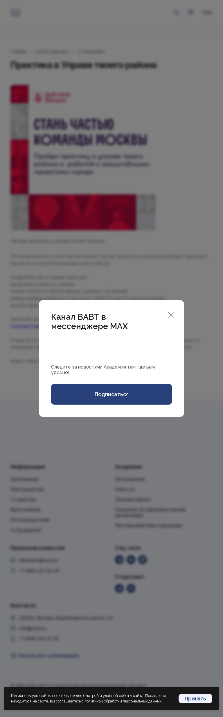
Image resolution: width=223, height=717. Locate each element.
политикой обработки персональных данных (125, 701)
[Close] (170, 314)
